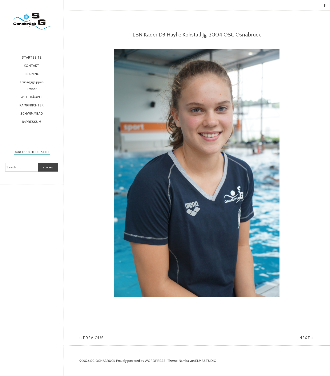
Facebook (324, 5)
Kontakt (31, 66)
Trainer (31, 89)
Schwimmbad (31, 113)
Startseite (32, 57)
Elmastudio (206, 361)
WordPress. (155, 361)
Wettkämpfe (32, 97)
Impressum (31, 122)
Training (31, 74)
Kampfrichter (32, 105)
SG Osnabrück (32, 21)
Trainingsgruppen (32, 82)
